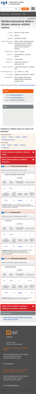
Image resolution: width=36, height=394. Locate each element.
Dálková (16, 144)
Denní (3, 144)
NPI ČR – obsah (10, 342)
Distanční (23, 144)
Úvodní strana (5, 14)
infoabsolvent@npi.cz (13, 385)
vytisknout (33, 18)
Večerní (10, 144)
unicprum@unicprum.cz (16, 97)
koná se (20, 200)
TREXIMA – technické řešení (14, 344)
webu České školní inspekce (27, 85)
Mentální (25, 136)
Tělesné (18, 136)
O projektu (9, 337)
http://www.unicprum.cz (16, 95)
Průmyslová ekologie (19, 166)
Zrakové (4, 136)
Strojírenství (16, 212)
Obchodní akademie (19, 258)
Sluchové (11, 136)
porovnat (19, 177)
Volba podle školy (15, 14)
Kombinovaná (5, 147)
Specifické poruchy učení (8, 139)
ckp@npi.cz (10, 363)
